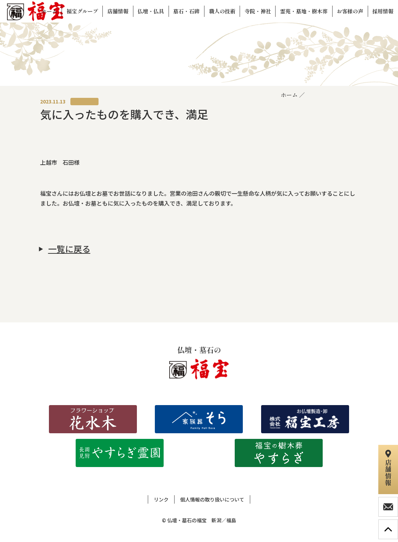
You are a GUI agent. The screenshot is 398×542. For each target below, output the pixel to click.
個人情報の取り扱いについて (212, 499)
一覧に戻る (69, 249)
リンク (161, 499)
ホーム (289, 94)
